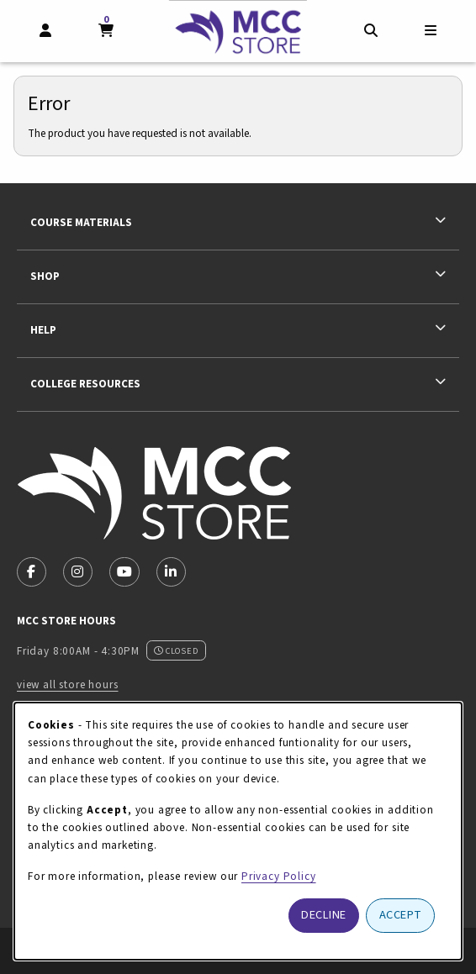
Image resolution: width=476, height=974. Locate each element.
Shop (45, 276)
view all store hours (68, 684)
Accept (400, 915)
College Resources (85, 384)
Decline (323, 915)
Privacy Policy (278, 876)
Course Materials (81, 222)
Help (43, 330)
